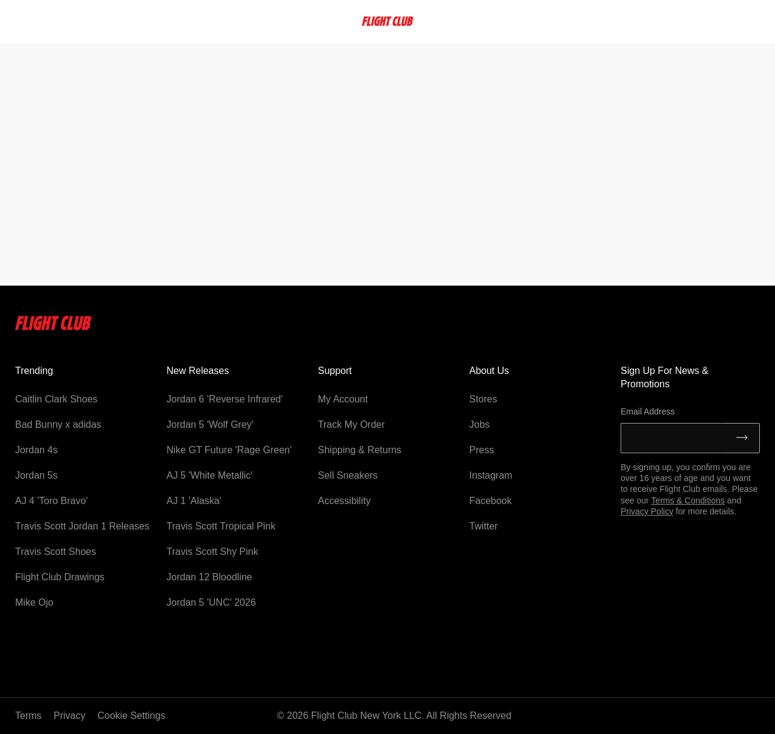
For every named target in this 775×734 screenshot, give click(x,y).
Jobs (479, 424)
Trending (34, 370)
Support (335, 370)
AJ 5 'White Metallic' (209, 475)
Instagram (490, 475)
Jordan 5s (36, 475)
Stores (483, 399)
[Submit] (742, 438)
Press (481, 450)
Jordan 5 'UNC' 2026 (211, 602)
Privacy (69, 715)
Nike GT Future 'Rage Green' (229, 450)
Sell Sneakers (348, 475)
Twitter (483, 526)
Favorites (675, 21)
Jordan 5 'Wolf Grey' (210, 424)
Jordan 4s (36, 450)
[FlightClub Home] (387, 21)
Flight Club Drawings (60, 577)
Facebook (490, 501)
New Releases (198, 370)
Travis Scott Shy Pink (212, 551)
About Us (489, 370)
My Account (343, 399)
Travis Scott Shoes (55, 551)
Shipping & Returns (359, 450)
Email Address (647, 411)
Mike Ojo (34, 602)
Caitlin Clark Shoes (56, 399)
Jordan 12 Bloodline (209, 577)
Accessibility (344, 501)
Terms (28, 715)
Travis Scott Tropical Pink (221, 526)
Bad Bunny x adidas (58, 424)
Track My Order (351, 424)
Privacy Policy (647, 511)
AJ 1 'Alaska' (194, 501)
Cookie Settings (131, 715)
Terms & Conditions (688, 500)
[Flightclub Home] (53, 327)
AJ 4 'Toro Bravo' (51, 501)
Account (733, 21)
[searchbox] (51, 21)
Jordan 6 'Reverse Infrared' (225, 399)
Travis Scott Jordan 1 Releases (82, 526)
